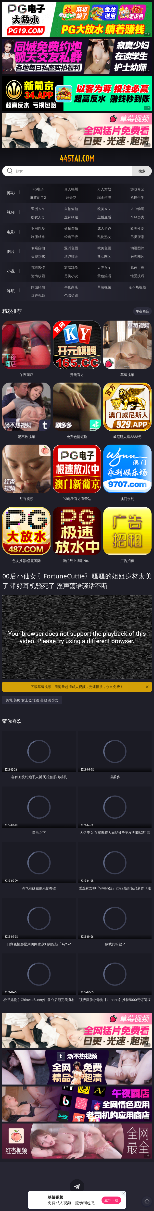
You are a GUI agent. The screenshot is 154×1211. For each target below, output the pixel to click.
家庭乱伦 (71, 267)
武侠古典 (137, 267)
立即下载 (111, 1200)
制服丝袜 (38, 236)
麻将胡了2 (38, 197)
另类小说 (71, 276)
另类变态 (137, 236)
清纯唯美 (71, 256)
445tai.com (77, 158)
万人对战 (104, 189)
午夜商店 (71, 287)
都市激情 (38, 267)
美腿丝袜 (38, 256)
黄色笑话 (104, 276)
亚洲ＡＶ (38, 208)
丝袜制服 (71, 217)
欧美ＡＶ (104, 208)
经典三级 (71, 236)
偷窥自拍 (38, 248)
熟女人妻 (38, 217)
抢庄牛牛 (137, 197)
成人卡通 (104, 228)
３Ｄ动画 (137, 208)
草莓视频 (104, 287)
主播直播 (104, 217)
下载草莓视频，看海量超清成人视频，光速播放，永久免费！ (90, 687)
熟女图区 (104, 256)
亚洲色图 (71, 248)
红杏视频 (38, 295)
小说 (11, 271)
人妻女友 (104, 267)
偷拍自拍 (71, 228)
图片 (11, 251)
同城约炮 (38, 287)
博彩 (11, 192)
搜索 (142, 171)
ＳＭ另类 (137, 217)
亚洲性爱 (38, 228)
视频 (11, 212)
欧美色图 (104, 248)
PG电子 (38, 189)
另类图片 (137, 256)
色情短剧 (71, 295)
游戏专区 (137, 189)
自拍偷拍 (71, 208)
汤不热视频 (137, 287)
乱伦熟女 (104, 236)
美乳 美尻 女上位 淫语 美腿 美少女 (32, 700)
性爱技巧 (137, 276)
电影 (11, 232)
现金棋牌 (104, 197)
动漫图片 (137, 248)
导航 (11, 290)
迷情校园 (38, 276)
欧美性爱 (137, 228)
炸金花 (71, 197)
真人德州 (71, 189)
